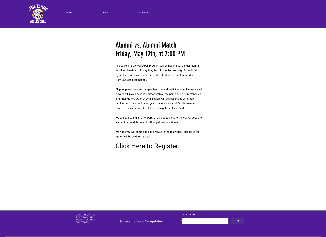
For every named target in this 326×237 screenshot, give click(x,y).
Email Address (188, 214)
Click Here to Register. (147, 146)
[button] (104, 12)
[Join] (237, 221)
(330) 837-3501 (82, 222)
